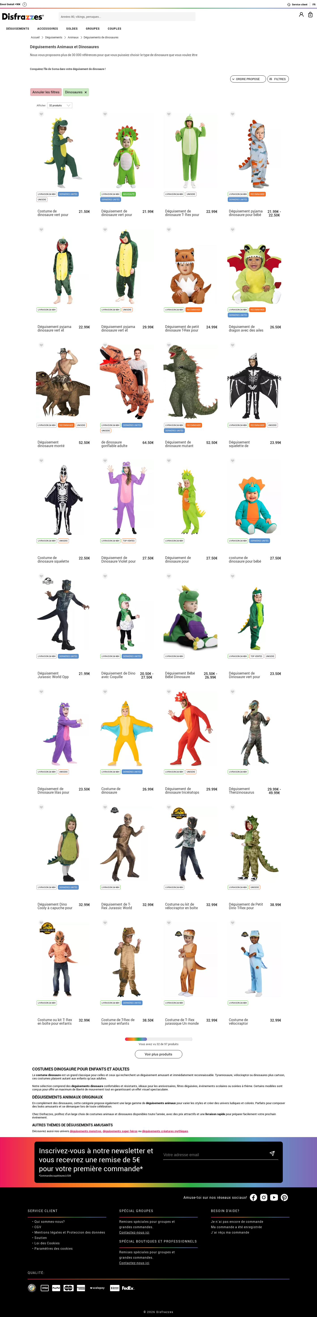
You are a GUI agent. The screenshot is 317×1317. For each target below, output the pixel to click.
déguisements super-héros (120, 1131)
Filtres (280, 79)
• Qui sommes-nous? (48, 1221)
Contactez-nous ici (134, 1232)
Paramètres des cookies (53, 1248)
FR (314, 4)
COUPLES (114, 28)
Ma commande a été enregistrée (236, 1227)
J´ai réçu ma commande (230, 1232)
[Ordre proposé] (248, 79)
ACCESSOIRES (47, 28)
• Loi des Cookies (46, 1243)
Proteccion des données (86, 1232)
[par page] (59, 105)
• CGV (36, 1227)
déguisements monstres (85, 1131)
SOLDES (72, 28)
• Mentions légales (47, 1232)
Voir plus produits (158, 1054)
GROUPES (93, 28)
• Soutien (39, 1238)
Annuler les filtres (46, 92)
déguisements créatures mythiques (165, 1131)
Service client (297, 4)
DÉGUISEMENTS (17, 28)
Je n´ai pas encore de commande (237, 1221)
